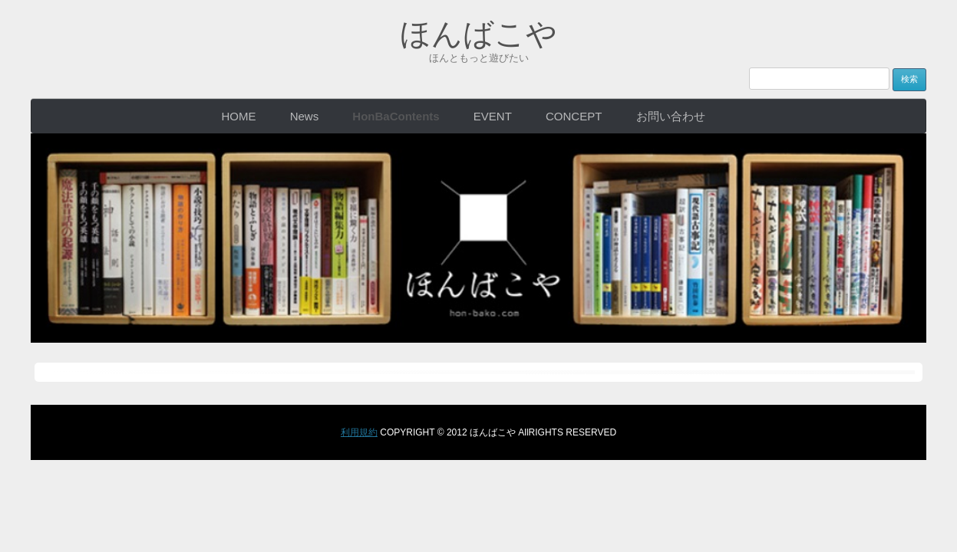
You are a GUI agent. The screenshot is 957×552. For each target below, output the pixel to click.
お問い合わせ (670, 116)
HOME (238, 116)
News (304, 116)
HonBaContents (395, 116)
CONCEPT (574, 116)
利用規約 (359, 432)
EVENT (493, 116)
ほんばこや (478, 33)
